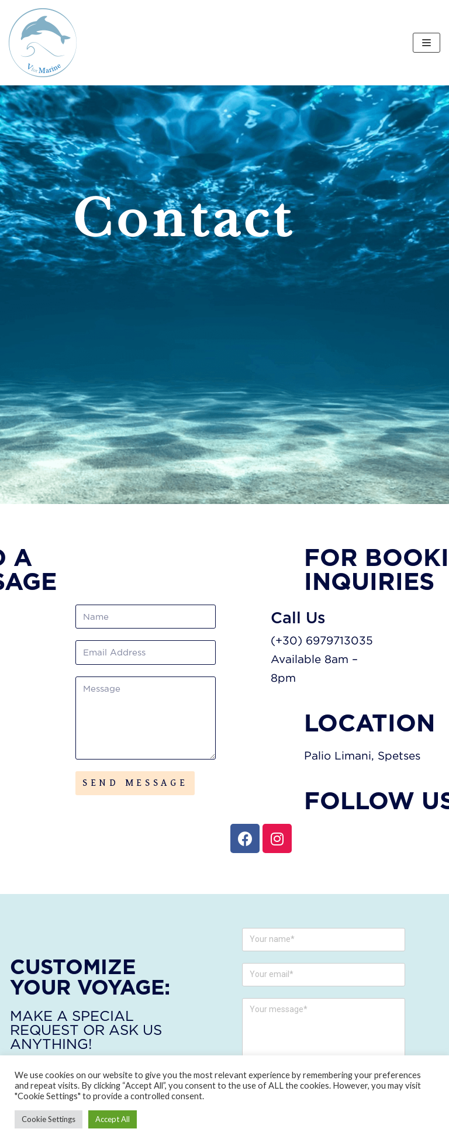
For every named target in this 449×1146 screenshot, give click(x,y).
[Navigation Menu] (426, 43)
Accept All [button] (112, 1119)
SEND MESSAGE (135, 783)
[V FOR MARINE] (43, 42)
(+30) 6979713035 (354, 640)
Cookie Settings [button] (48, 1119)
